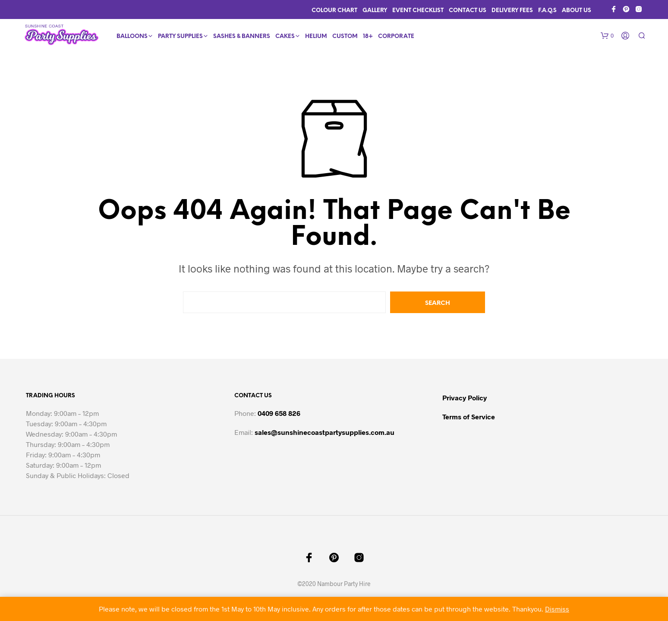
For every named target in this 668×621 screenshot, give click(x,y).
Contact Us (467, 10)
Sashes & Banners (241, 36)
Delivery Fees (512, 10)
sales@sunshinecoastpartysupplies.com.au (324, 432)
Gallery (374, 10)
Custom (345, 36)
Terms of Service (468, 416)
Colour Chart (334, 10)
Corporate (396, 36)
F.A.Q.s (547, 10)
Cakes (285, 36)
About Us (576, 10)
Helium (316, 36)
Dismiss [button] (557, 609)
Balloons (132, 36)
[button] (607, 36)
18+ (368, 36)
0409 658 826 (279, 413)
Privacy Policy (464, 397)
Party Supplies (180, 36)
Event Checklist (418, 10)
